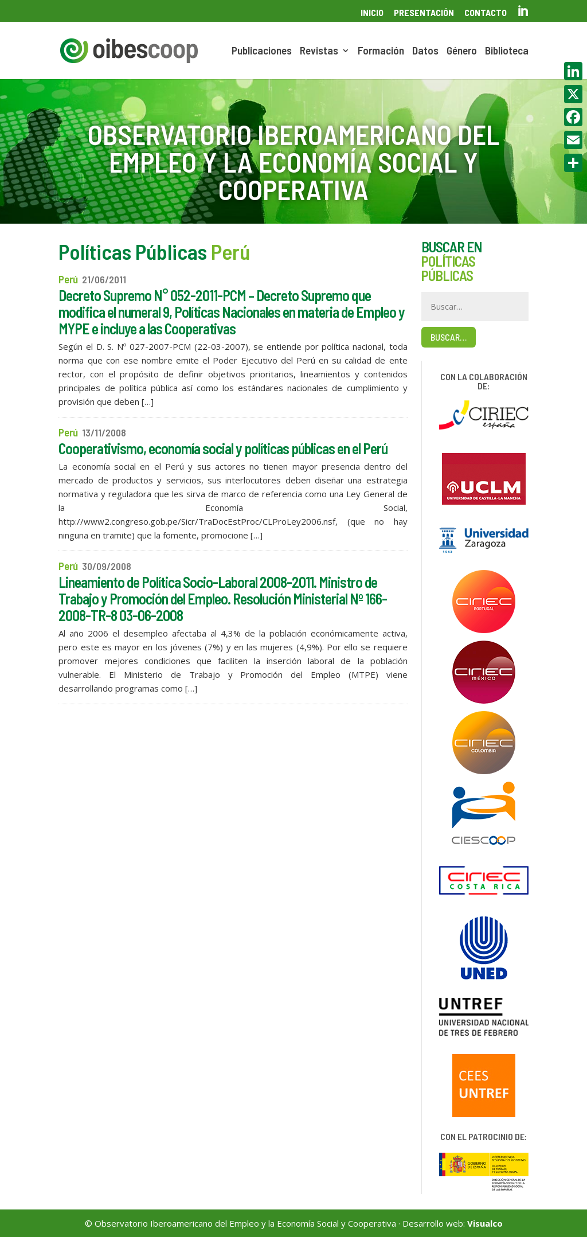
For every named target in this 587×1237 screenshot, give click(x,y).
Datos (425, 51)
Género (462, 51)
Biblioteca (507, 51)
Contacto (485, 13)
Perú (68, 279)
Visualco (485, 1223)
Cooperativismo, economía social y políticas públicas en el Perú (223, 448)
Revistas (319, 51)
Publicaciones (262, 51)
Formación (381, 51)
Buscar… (449, 336)
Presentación (424, 13)
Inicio (372, 13)
